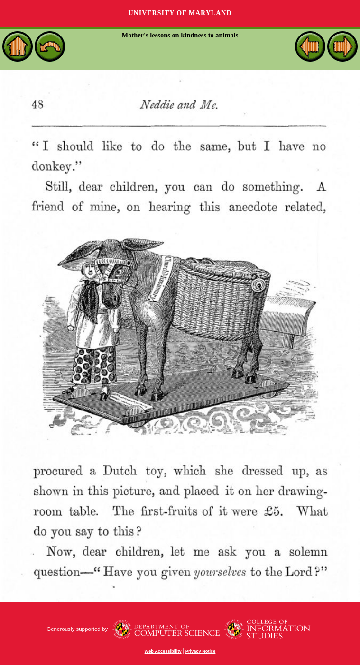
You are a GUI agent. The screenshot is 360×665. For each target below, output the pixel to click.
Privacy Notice (200, 651)
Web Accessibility (163, 651)
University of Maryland (179, 13)
